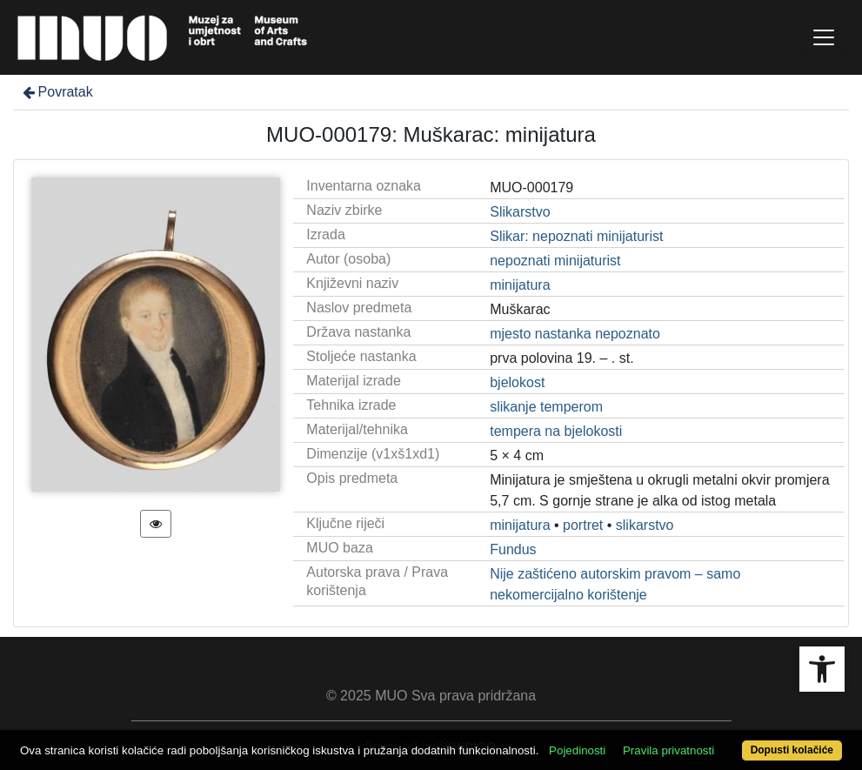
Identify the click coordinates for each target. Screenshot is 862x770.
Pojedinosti (577, 750)
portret (583, 525)
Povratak (56, 91)
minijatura (520, 285)
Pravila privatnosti (668, 750)
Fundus (513, 549)
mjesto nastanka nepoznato (575, 333)
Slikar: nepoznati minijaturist (576, 236)
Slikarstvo (520, 211)
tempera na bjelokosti (556, 431)
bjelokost (517, 382)
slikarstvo (645, 525)
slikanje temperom (546, 406)
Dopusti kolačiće (792, 750)
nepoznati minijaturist (555, 260)
